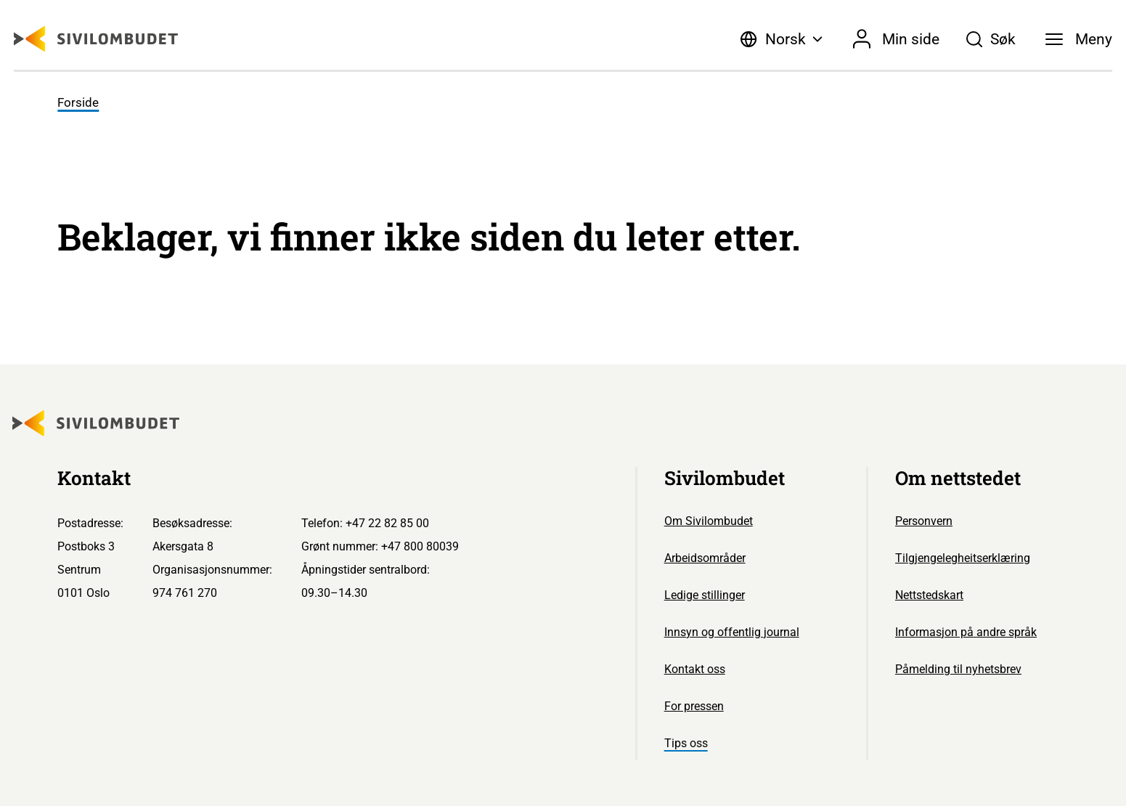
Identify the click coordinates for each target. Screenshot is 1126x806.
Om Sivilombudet (708, 521)
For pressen (694, 706)
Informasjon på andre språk (966, 632)
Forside (78, 102)
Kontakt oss (694, 669)
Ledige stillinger (704, 595)
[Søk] (990, 39)
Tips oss (686, 743)
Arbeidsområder (705, 558)
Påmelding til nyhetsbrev (958, 669)
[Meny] (1079, 39)
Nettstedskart (929, 595)
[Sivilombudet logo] (96, 39)
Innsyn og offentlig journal (731, 632)
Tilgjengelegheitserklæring (962, 558)
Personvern (923, 521)
